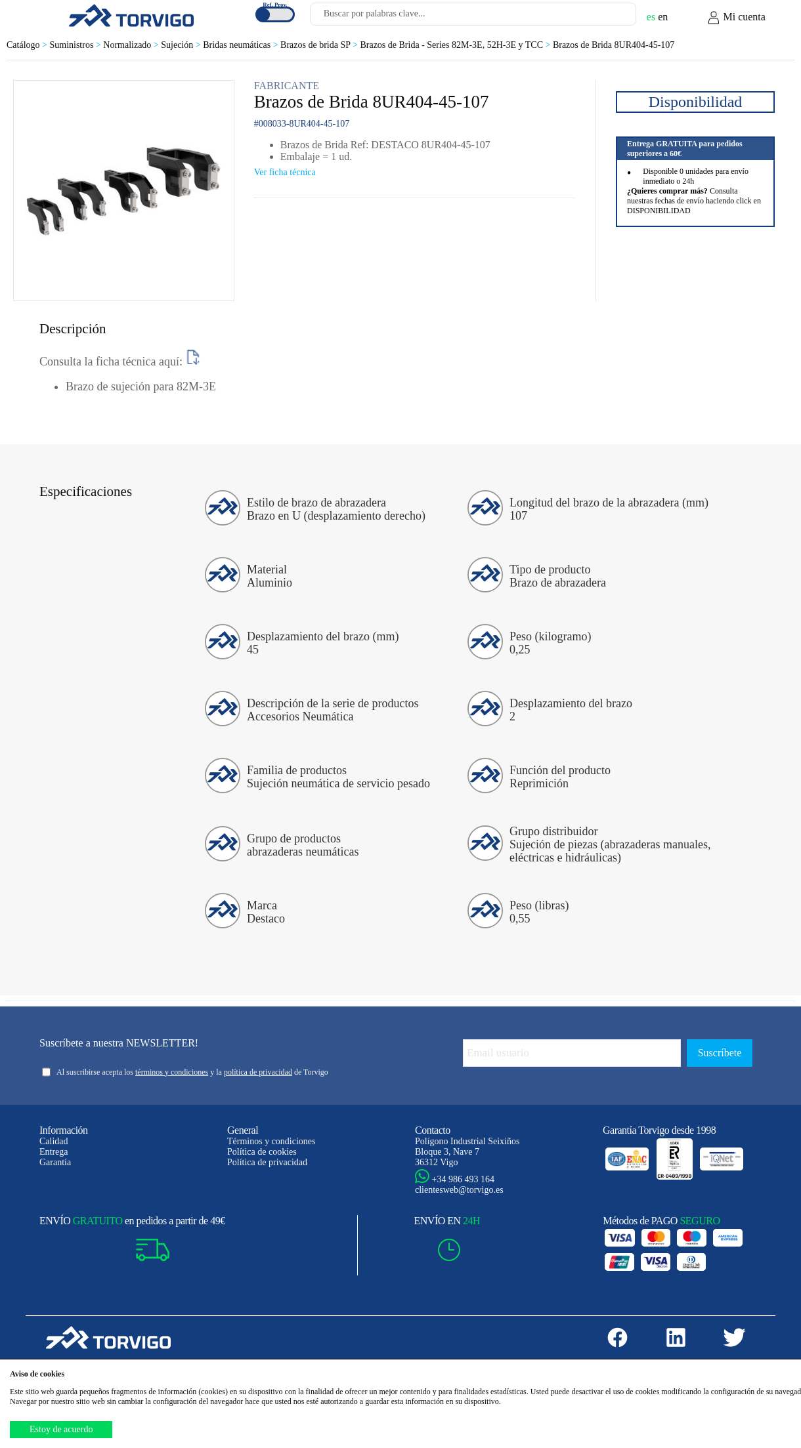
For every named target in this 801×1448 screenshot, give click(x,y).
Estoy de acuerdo (61, 1429)
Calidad (53, 1141)
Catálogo (28, 45)
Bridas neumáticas (241, 45)
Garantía (55, 1162)
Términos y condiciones (271, 1141)
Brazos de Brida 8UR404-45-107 (613, 45)
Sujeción (182, 45)
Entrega (53, 1152)
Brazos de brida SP (320, 45)
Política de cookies (262, 1152)
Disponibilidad (696, 101)
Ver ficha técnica (285, 172)
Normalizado (132, 45)
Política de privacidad (267, 1162)
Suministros (76, 45)
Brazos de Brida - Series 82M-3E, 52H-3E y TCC (456, 45)
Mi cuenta (736, 17)
